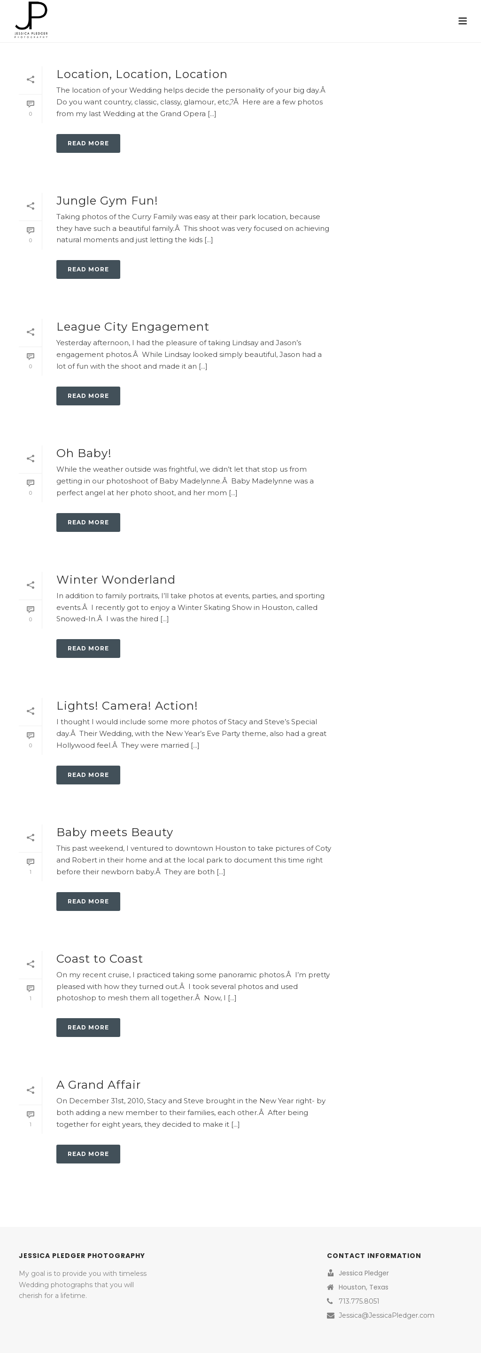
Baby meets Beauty (114, 832)
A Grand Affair (98, 1085)
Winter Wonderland (116, 579)
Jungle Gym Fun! (107, 200)
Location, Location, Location (142, 74)
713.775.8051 (359, 1301)
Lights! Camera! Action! (127, 705)
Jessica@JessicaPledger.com (386, 1315)
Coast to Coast (99, 958)
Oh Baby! (84, 453)
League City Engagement (132, 326)
